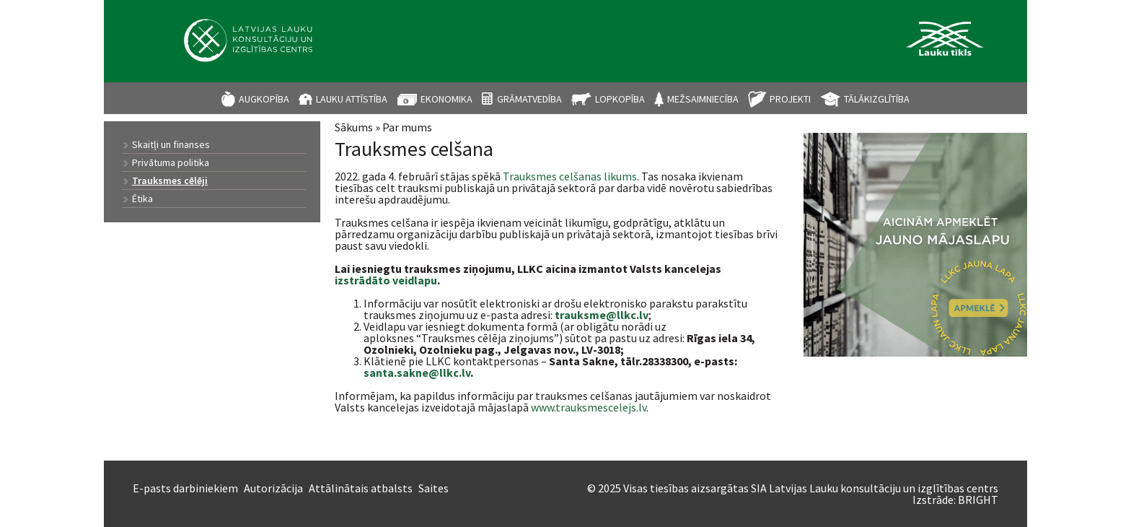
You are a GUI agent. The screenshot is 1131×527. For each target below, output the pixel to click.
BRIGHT (978, 499)
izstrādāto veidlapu (386, 280)
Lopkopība (620, 98)
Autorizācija (273, 488)
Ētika (142, 198)
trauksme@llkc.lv (601, 315)
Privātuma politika (170, 162)
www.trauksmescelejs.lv (588, 407)
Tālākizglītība (877, 98)
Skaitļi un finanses (171, 144)
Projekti (790, 98)
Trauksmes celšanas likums (570, 176)
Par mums (407, 127)
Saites (433, 488)
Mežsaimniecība (703, 98)
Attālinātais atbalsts (361, 488)
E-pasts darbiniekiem (185, 488)
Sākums (354, 127)
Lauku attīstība (351, 98)
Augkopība (264, 98)
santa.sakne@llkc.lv (417, 372)
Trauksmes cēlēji (170, 180)
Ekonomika (446, 98)
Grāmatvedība (529, 98)
